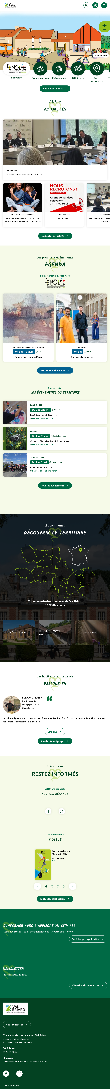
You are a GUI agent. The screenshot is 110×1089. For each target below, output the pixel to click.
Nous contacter (17, 1024)
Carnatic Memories (82, 356)
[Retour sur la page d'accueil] (10, 5)
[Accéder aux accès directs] (95, 5)
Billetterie (78, 71)
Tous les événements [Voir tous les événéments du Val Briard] (55, 485)
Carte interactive (96, 72)
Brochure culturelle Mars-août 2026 (64, 852)
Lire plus (55, 731)
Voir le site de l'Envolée (55, 370)
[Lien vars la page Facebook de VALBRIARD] (48, 811)
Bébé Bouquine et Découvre (67, 414)
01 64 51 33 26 (10, 1052)
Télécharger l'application (88, 939)
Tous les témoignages (55, 741)
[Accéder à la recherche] (86, 5)
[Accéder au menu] (104, 5)
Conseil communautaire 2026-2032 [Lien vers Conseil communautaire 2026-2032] (55, 174)
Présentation (17, 632)
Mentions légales (11, 1085)
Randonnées (90, 632)
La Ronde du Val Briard (67, 467)
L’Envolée (16, 70)
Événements (59, 71)
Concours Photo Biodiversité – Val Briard (67, 441)
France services (40, 71)
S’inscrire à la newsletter (88, 985)
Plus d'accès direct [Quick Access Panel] (55, 88)
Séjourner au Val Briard (49, 632)
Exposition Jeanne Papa (28, 356)
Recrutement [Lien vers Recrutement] (64, 218)
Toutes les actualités (55, 236)
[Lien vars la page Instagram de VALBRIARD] (62, 811)
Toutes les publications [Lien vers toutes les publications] (55, 898)
